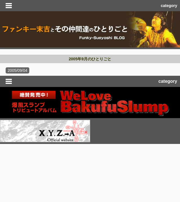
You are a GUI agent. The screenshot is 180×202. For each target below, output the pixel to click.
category (169, 5)
